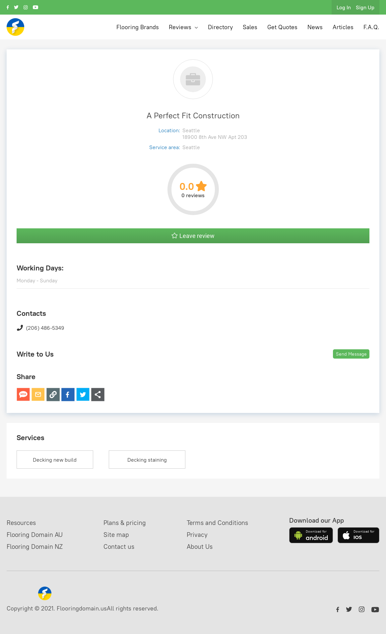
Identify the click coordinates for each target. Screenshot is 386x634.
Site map (117, 534)
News (315, 27)
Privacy (197, 534)
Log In (344, 7)
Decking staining (147, 459)
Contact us (120, 546)
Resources (22, 522)
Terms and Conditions (218, 522)
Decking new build (55, 459)
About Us (200, 546)
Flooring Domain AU (37, 534)
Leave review (193, 235)
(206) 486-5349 (40, 327)
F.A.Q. (371, 27)
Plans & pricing (126, 522)
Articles (343, 27)
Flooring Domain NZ (37, 546)
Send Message (351, 354)
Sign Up (365, 7)
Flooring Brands (137, 27)
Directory (220, 27)
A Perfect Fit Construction (193, 115)
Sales (250, 27)
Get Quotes (282, 27)
